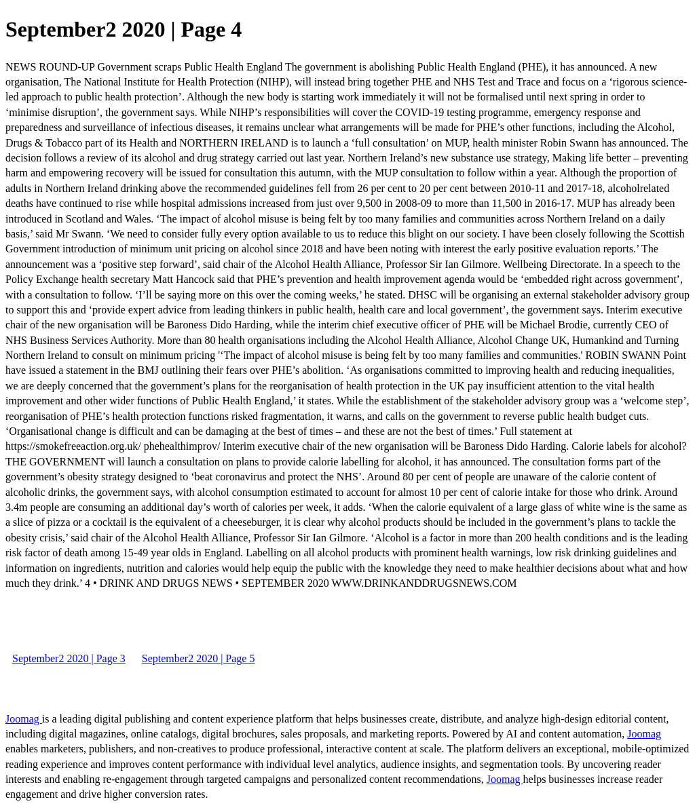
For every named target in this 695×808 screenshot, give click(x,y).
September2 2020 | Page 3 (69, 658)
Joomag (23, 719)
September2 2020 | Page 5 (198, 658)
